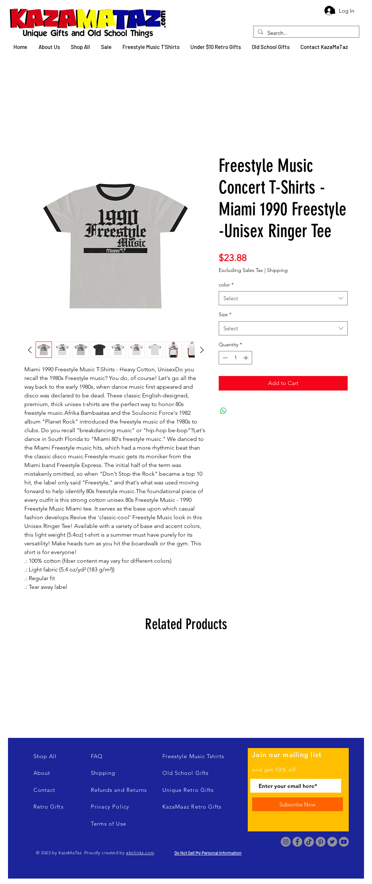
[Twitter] (332, 842)
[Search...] (305, 33)
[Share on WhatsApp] (223, 410)
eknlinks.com (140, 852)
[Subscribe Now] (297, 804)
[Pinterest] (321, 842)
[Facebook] (297, 842)
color (226, 284)
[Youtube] (344, 842)
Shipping (277, 270)
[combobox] (283, 298)
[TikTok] (309, 842)
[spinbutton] (235, 357)
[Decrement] (224, 357)
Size (225, 314)
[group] (186, 687)
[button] (332, 10)
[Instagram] (286, 842)
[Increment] (246, 357)
